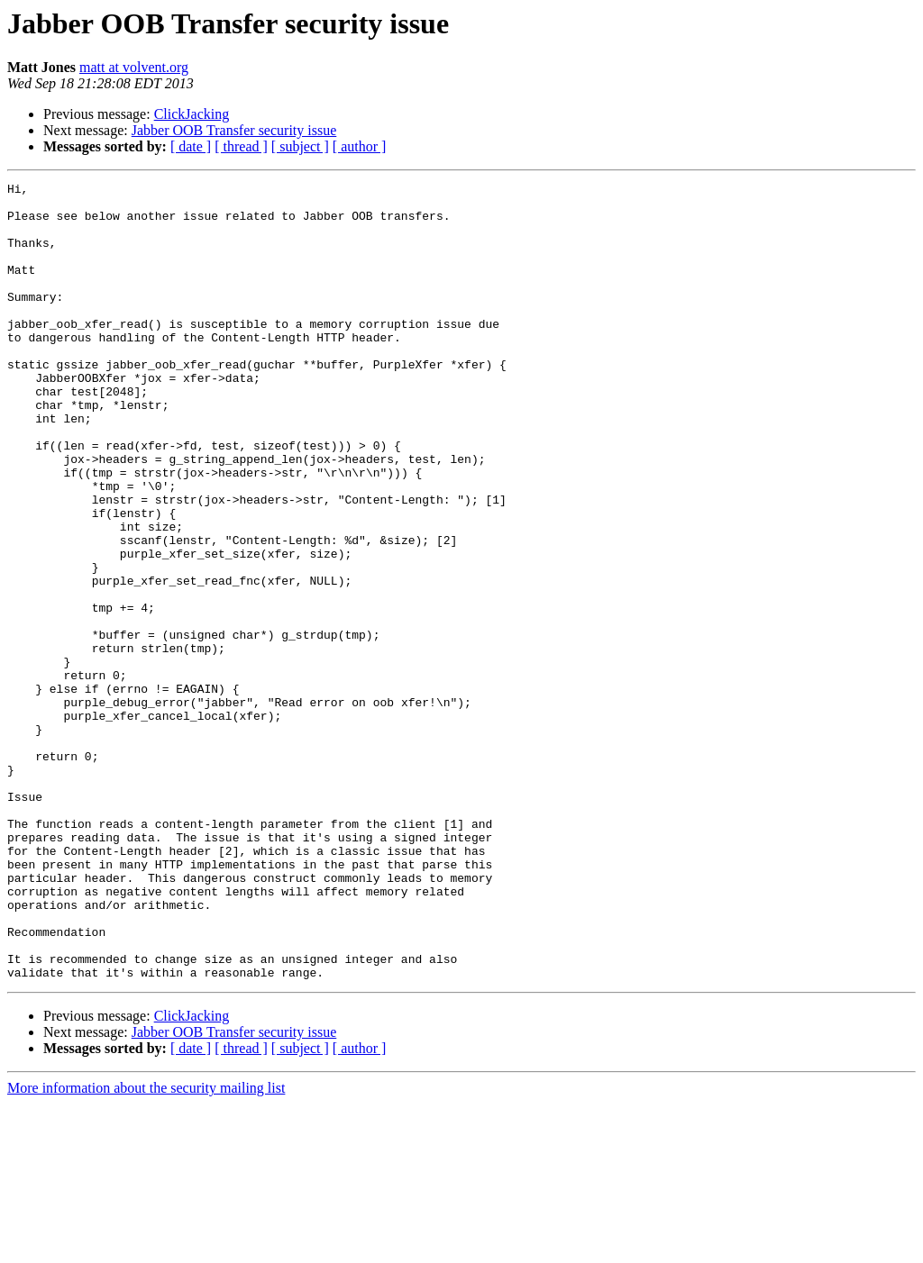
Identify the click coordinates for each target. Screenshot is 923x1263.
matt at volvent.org (133, 67)
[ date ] (190, 146)
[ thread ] (241, 146)
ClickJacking (192, 114)
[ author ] (360, 146)
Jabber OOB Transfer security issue (234, 130)
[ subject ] (300, 146)
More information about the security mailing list (146, 1247)
